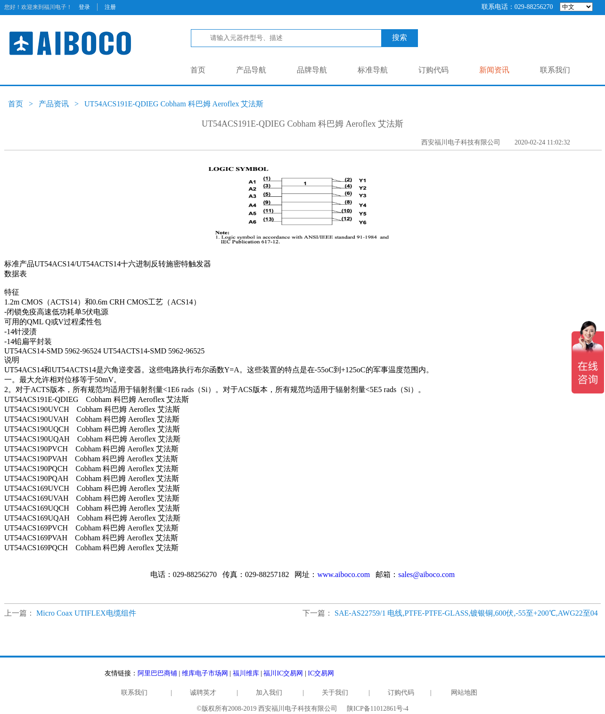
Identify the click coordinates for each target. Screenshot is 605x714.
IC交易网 (321, 673)
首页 (197, 70)
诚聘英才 (203, 692)
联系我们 (555, 70)
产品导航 (251, 70)
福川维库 (246, 673)
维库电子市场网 (205, 673)
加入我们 (269, 692)
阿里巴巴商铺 (157, 673)
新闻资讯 (494, 70)
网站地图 (464, 692)
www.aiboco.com (343, 574)
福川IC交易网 (283, 673)
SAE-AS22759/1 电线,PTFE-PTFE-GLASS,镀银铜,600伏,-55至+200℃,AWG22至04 (466, 613)
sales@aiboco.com (426, 574)
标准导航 (373, 70)
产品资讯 (54, 104)
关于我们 (335, 692)
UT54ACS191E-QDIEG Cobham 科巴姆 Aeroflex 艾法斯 (173, 104)
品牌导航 (312, 70)
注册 (110, 7)
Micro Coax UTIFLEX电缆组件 (86, 613)
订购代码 (433, 70)
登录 (84, 7)
